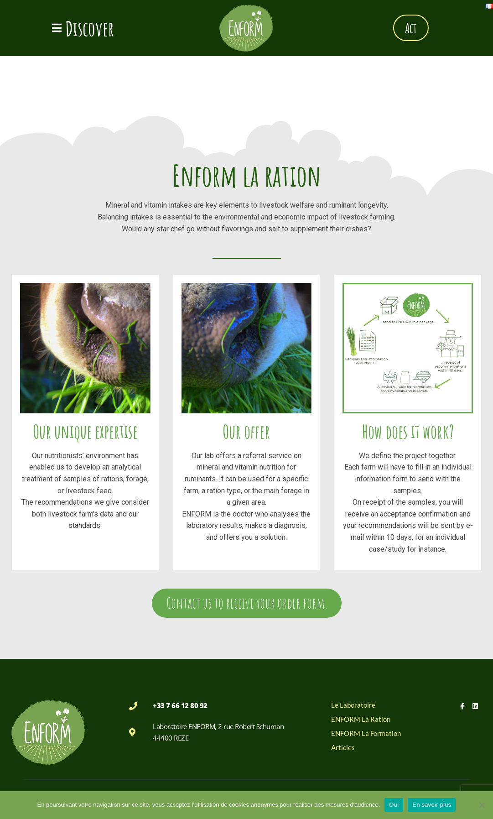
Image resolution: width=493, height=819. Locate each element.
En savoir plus (431, 804)
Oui (394, 804)
